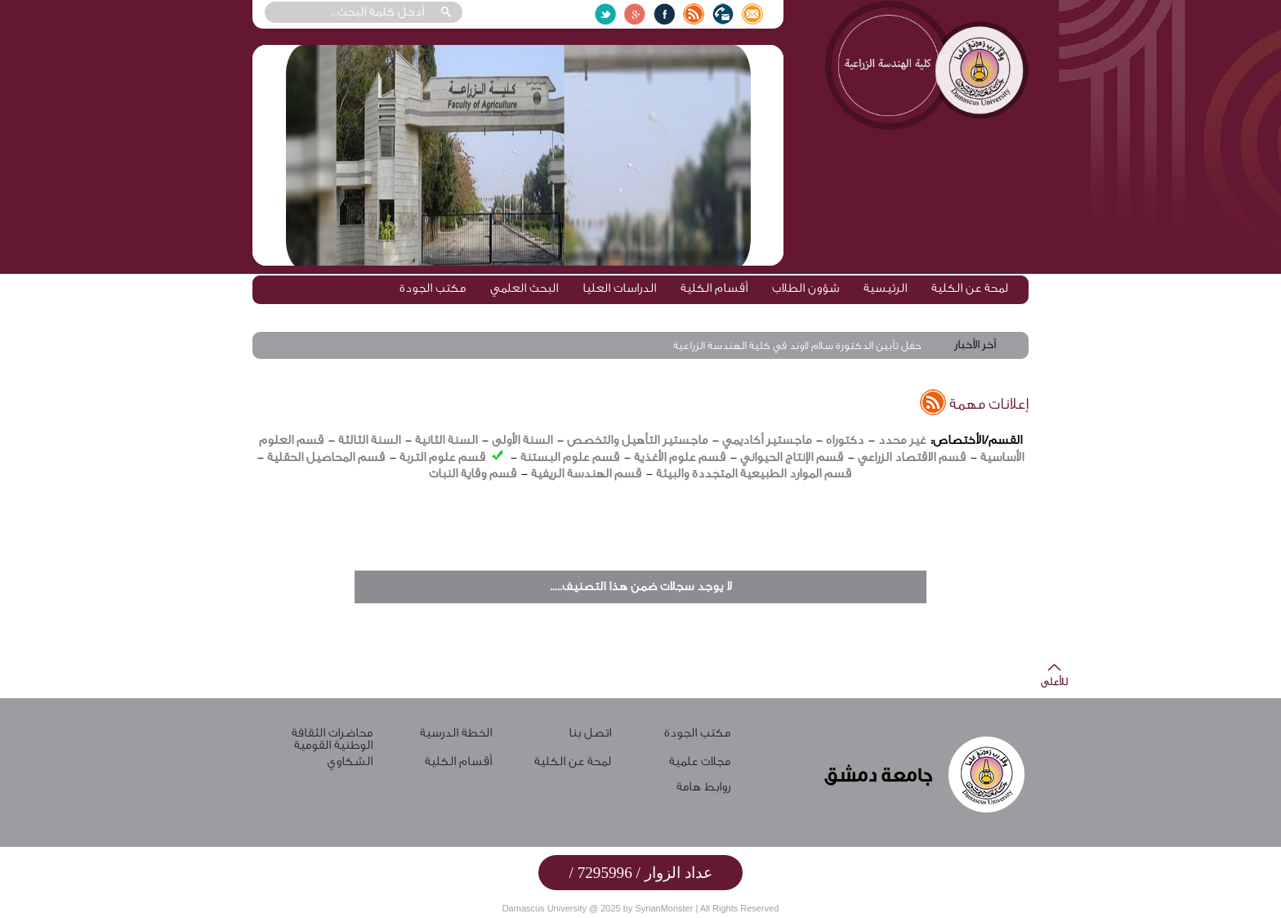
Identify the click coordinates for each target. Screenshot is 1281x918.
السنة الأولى (522, 440)
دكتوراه (845, 440)
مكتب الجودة (432, 288)
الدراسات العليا (619, 288)
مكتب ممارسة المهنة (955, 314)
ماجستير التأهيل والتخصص (637, 440)
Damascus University (544, 908)
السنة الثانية (446, 440)
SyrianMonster (664, 908)
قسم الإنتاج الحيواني (791, 457)
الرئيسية (885, 288)
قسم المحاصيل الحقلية (326, 457)
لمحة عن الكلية (969, 288)
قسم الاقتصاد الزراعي (912, 457)
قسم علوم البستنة (569, 457)
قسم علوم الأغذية (679, 457)
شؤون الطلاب (805, 288)
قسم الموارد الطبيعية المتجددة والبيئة (753, 474)
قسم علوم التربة (442, 457)
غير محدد (902, 440)
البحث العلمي (524, 288)
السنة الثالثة (369, 440)
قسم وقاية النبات (472, 474)
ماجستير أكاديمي (766, 440)
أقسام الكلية (714, 288)
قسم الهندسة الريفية (586, 474)
